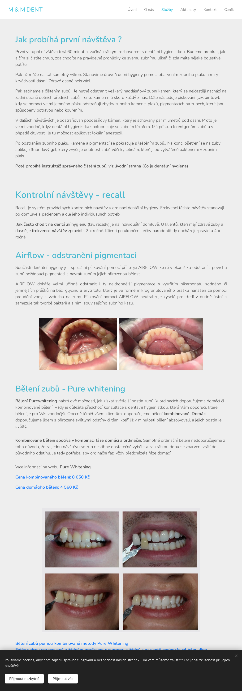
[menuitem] (127, 10)
